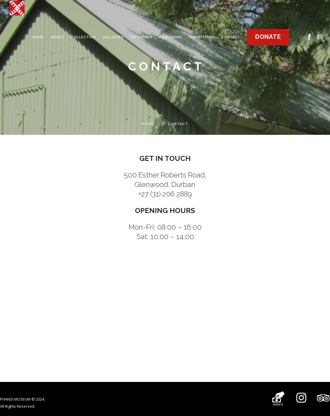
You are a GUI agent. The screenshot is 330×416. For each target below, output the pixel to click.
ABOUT (57, 37)
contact (230, 37)
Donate (268, 36)
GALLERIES (113, 37)
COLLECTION (83, 37)
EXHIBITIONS (202, 37)
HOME (38, 37)
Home (148, 124)
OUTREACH (141, 37)
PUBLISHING (171, 37)
